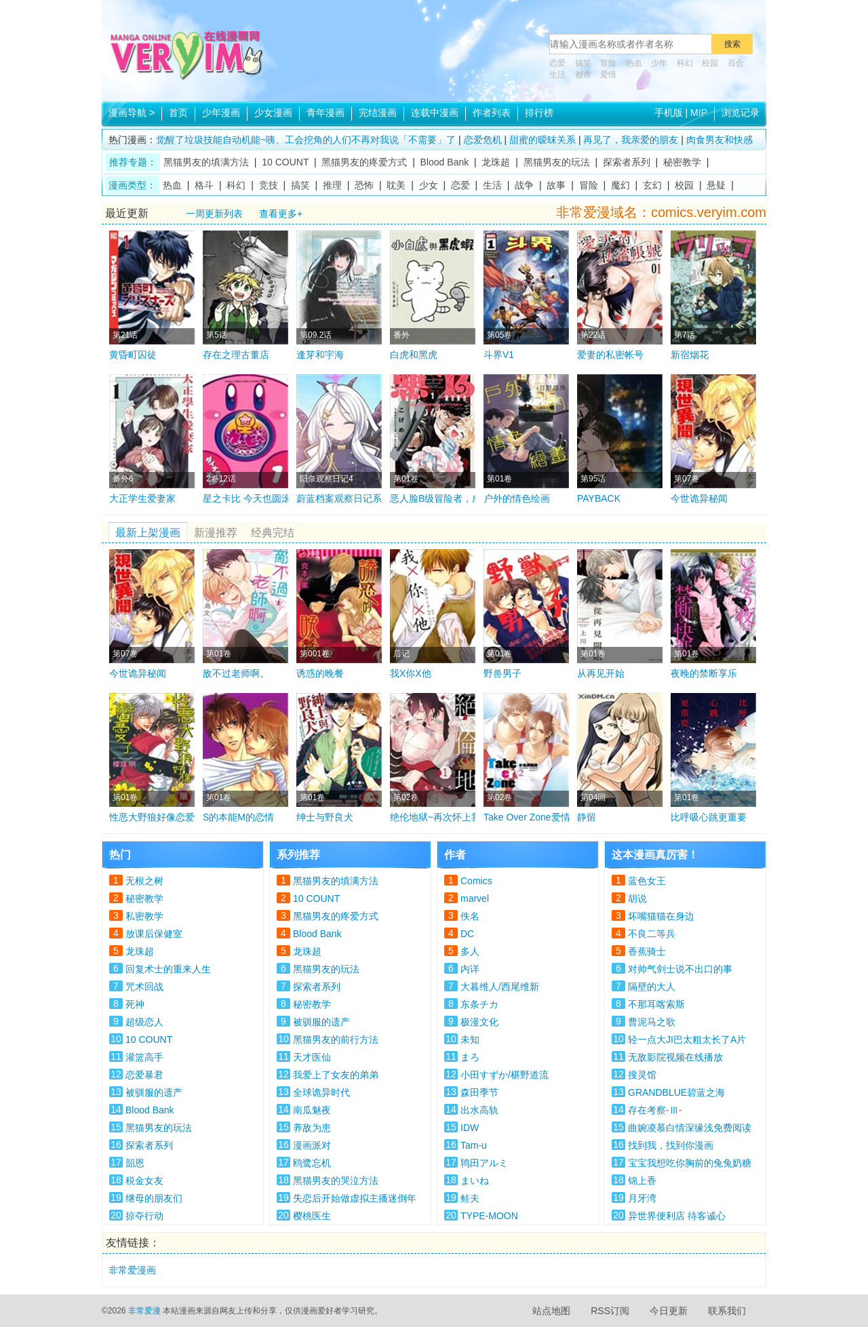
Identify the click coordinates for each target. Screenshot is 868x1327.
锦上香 (642, 1180)
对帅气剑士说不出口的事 (680, 969)
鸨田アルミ (484, 1162)
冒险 (608, 63)
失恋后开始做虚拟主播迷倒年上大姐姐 (354, 1200)
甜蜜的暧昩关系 (542, 139)
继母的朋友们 (153, 1198)
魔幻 (620, 185)
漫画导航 (131, 112)
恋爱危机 (483, 139)
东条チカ (479, 1004)
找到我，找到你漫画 (670, 1145)
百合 (736, 63)
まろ (469, 1057)
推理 (332, 185)
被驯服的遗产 (153, 1092)
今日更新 (669, 1310)
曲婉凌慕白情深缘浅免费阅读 (689, 1127)
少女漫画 (273, 112)
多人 (469, 951)
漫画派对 (312, 1145)
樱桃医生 (312, 1215)
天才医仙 (312, 1057)
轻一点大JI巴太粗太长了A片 (687, 1039)
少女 (428, 185)
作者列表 (492, 112)
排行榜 (539, 112)
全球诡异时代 (321, 1092)
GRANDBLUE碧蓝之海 (676, 1092)
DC (467, 933)
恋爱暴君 (144, 1074)
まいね (474, 1180)
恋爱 (557, 63)
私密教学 (144, 916)
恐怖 (364, 185)
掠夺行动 (144, 1215)
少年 (659, 63)
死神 (134, 1004)
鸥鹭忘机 (312, 1162)
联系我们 (727, 1310)
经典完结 (272, 532)
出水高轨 (479, 1110)
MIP (698, 112)
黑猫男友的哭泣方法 (335, 1180)
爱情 (608, 74)
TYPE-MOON (489, 1215)
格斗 (204, 185)
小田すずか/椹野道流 (504, 1074)
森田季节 (479, 1092)
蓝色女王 (647, 880)
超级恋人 (144, 1021)
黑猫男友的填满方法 (206, 162)
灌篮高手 (144, 1057)
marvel (474, 898)
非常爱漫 (144, 1310)
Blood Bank (444, 162)
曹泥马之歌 (651, 1021)
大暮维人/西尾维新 (499, 986)
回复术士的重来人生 (168, 969)
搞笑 (583, 63)
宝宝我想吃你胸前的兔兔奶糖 (689, 1162)
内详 (469, 969)
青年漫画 (325, 112)
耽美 (396, 185)
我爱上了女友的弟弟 (335, 1074)
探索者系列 (626, 162)
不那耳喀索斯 (656, 1004)
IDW (469, 1127)
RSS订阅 (610, 1310)
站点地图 (551, 1310)
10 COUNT (285, 162)
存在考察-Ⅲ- (655, 1110)
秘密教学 (682, 162)
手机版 (668, 112)
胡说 (637, 898)
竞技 (268, 185)
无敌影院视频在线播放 (675, 1057)
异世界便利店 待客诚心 (677, 1215)
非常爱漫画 (132, 1270)
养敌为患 (312, 1127)
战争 (524, 185)
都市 (583, 74)
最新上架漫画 (147, 532)
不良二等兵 (651, 933)
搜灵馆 (642, 1074)
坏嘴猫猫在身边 (661, 916)
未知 (469, 1039)
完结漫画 (378, 112)
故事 (556, 185)
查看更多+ (280, 213)
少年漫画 (221, 112)
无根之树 (144, 880)
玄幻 (652, 185)
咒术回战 (144, 986)
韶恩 (134, 1162)
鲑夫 (469, 1198)
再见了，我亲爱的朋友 (630, 139)
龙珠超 (495, 162)
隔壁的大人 (651, 986)
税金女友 (144, 1180)
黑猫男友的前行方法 (335, 1039)
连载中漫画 (434, 112)
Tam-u (473, 1145)
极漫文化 (479, 1021)
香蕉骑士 (647, 951)
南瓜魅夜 (312, 1110)
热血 (634, 63)
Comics (476, 880)
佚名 (469, 916)
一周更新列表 (214, 213)
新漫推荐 (215, 532)
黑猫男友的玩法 (557, 162)
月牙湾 (642, 1198)
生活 (557, 74)
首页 (178, 112)
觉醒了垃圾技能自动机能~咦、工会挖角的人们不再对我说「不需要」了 (306, 139)
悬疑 (716, 185)
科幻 (685, 63)
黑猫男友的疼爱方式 (364, 162)
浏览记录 (741, 112)
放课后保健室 (153, 933)
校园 (710, 63)
